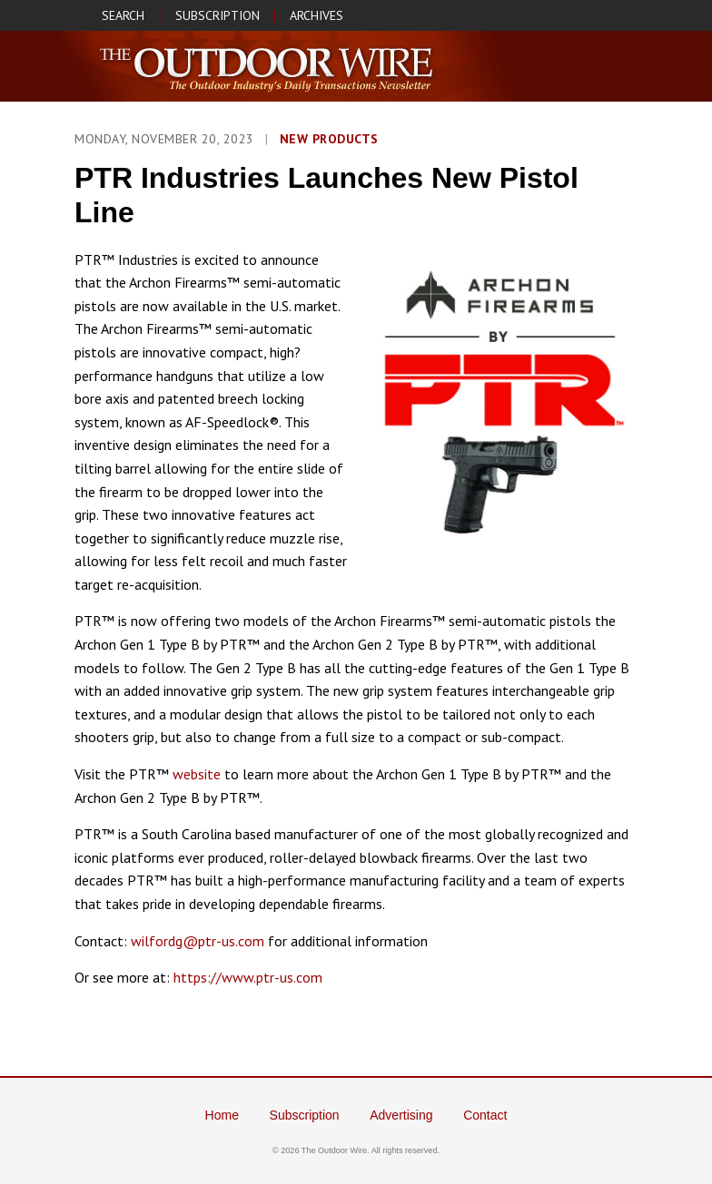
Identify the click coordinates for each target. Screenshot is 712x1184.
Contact (485, 1115)
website (197, 774)
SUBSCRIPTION (217, 15)
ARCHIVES (316, 15)
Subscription (305, 1115)
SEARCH (123, 15)
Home (222, 1115)
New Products (329, 139)
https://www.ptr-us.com (247, 977)
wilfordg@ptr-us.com (197, 941)
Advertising (401, 1115)
